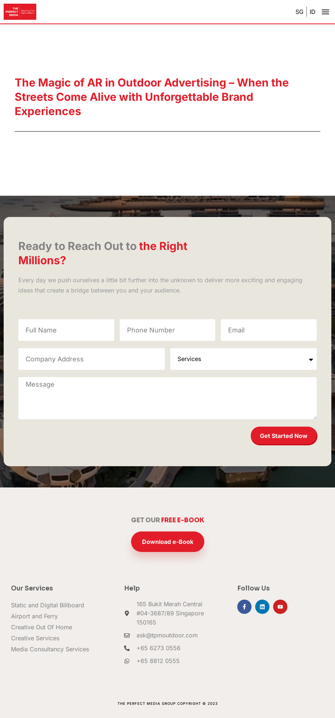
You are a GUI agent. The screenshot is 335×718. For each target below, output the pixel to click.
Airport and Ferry (34, 616)
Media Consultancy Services (50, 649)
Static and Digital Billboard (47, 605)
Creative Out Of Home (41, 627)
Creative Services (35, 638)
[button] (325, 12)
